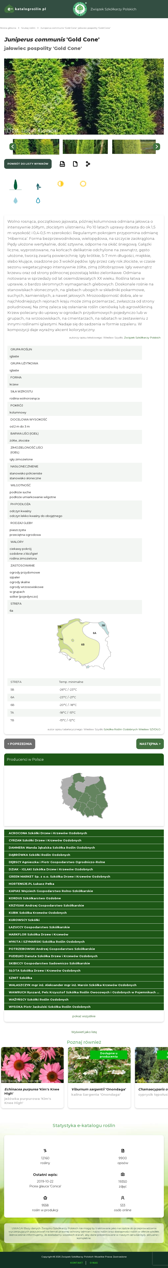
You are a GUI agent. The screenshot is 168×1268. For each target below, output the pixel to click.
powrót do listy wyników (27, 163)
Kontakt (76, 1262)
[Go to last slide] (12, 146)
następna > (150, 744)
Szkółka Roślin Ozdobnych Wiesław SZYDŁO (132, 729)
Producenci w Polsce (25, 759)
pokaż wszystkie (84, 1016)
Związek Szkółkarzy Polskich (142, 337)
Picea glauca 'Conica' (45, 1186)
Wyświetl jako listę (84, 1032)
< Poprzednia (19, 744)
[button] (36, 147)
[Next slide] (156, 146)
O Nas (94, 1262)
